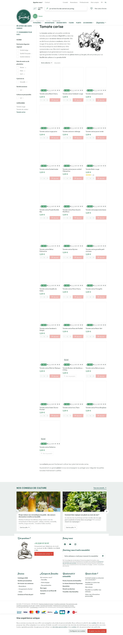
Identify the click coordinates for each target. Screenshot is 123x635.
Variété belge (25, 50)
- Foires (20, 592)
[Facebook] (65, 544)
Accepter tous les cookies (97, 631)
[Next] (106, 511)
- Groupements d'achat (25, 589)
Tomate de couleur (22, 109)
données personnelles (60, 627)
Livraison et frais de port (25, 594)
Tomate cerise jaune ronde (94, 131)
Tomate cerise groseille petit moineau (95, 250)
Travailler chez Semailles (70, 592)
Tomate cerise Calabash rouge (73, 94)
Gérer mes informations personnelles (92, 595)
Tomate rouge (21, 107)
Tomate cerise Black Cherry (49, 94)
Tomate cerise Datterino (48, 447)
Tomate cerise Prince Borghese (96, 407)
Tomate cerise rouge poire (48, 131)
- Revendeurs (22, 586)
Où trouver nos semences (25, 583)
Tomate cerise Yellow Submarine (46, 250)
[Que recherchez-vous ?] (66, 8)
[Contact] (47, 2)
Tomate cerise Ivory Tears (71, 407)
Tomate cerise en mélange (71, 131)
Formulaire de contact (44, 554)
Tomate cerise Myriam (70, 249)
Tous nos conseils (98, 488)
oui (21, 90)
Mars (22, 71)
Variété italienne (25, 57)
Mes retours (88, 587)
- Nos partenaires (45, 585)
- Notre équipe (44, 582)
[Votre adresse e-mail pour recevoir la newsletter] (84, 556)
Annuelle (23, 82)
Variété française (26, 53)
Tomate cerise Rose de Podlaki (73, 328)
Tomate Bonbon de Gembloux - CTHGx (73, 369)
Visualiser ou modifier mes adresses (93, 590)
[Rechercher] (47, 8)
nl (105, 2)
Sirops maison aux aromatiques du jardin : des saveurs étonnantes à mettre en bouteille (37, 516)
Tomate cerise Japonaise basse (96, 210)
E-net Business (34, 607)
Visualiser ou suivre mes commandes (92, 583)
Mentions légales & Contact (46, 604)
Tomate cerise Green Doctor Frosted (49, 408)
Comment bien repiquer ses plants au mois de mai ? (82, 515)
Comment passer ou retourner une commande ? (94, 579)
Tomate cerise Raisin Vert (94, 328)
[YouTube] (70, 544)
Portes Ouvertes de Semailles (72, 581)
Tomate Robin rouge (92, 169)
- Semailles (43, 580)
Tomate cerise (21, 112)
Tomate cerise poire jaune (94, 94)
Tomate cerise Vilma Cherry (72, 289)
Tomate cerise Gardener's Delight (48, 329)
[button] (88, 22)
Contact (42, 593)
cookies (93, 623)
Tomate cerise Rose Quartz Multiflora (71, 211)
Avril (22, 74)
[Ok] (103, 556)
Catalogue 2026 (23, 578)
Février (23, 67)
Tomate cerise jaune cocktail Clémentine (72, 170)
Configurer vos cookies (77, 631)
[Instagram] (75, 544)
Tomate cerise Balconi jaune (95, 368)
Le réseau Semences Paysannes (73, 583)
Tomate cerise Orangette (94, 289)
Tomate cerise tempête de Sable (48, 290)
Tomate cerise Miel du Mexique (50, 368)
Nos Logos (43, 588)
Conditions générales (59, 604)
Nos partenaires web (71, 604)
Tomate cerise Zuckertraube (49, 169)
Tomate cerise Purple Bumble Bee (49, 211)
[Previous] (16, 511)
